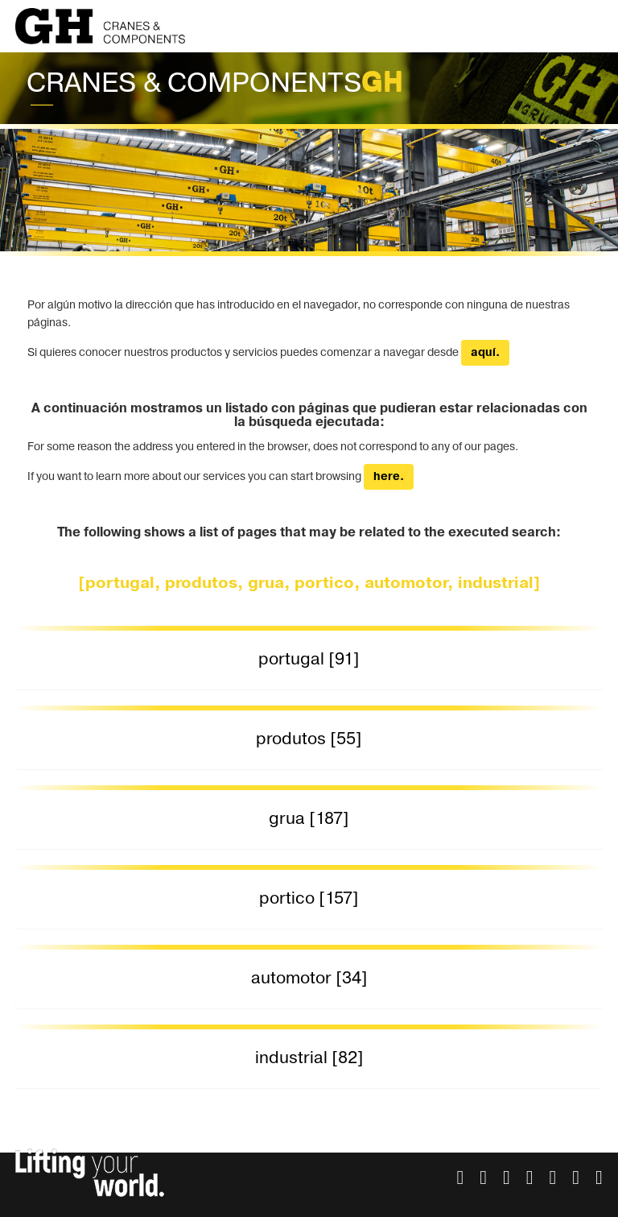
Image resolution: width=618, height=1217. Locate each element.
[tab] (309, 660)
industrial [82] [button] (309, 1058)
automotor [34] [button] (309, 978)
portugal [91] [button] (309, 659)
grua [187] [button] (309, 818)
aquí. (485, 353)
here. (388, 477)
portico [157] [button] (309, 898)
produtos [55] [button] (309, 739)
